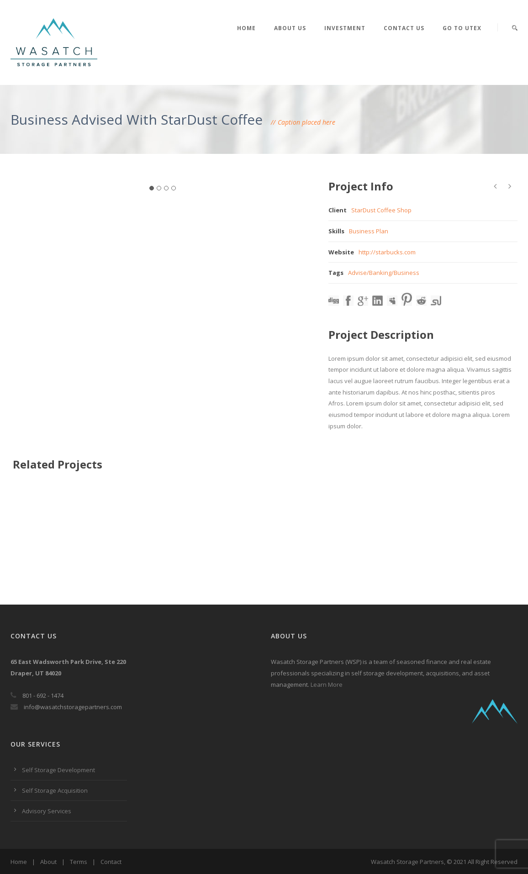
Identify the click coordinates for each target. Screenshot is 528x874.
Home (246, 28)
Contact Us (404, 28)
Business (406, 273)
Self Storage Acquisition (55, 790)
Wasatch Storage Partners (407, 862)
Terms (78, 862)
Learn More (327, 684)
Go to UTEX (462, 28)
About (48, 862)
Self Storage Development (58, 770)
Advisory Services (46, 811)
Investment (344, 28)
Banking (380, 273)
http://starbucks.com (387, 252)
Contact (110, 862)
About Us (290, 28)
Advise (357, 273)
